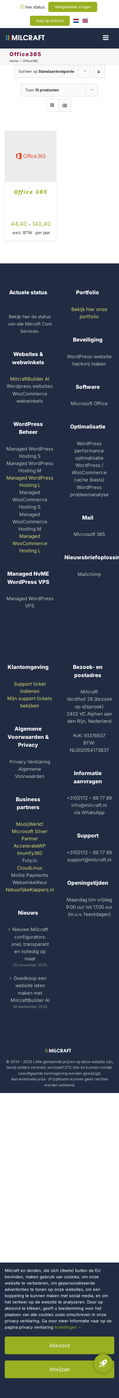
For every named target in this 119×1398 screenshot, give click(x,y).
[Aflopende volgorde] (99, 71)
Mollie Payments (29, 875)
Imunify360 (29, 853)
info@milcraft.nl (89, 805)
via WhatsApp (89, 812)
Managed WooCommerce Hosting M (29, 521)
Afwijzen (59, 1369)
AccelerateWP (30, 846)
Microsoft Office (89, 403)
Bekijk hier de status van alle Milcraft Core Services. (30, 324)
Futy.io (29, 860)
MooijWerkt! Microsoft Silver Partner (30, 831)
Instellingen (68, 1327)
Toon (42, 90)
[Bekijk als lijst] (65, 105)
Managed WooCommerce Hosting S (29, 499)
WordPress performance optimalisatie (89, 450)
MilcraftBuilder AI (29, 379)
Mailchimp (89, 574)
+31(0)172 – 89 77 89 (89, 798)
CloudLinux (29, 868)
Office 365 (30, 192)
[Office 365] (30, 135)
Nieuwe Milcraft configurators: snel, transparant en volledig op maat (30, 943)
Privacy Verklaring (29, 762)
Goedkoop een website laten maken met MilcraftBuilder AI (30, 989)
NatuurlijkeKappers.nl (30, 890)
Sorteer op (46, 71)
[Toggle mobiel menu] (106, 37)
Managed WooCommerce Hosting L (29, 543)
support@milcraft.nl (89, 860)
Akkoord (59, 1345)
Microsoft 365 (89, 534)
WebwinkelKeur (29, 882)
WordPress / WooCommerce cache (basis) (89, 472)
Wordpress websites (30, 386)
